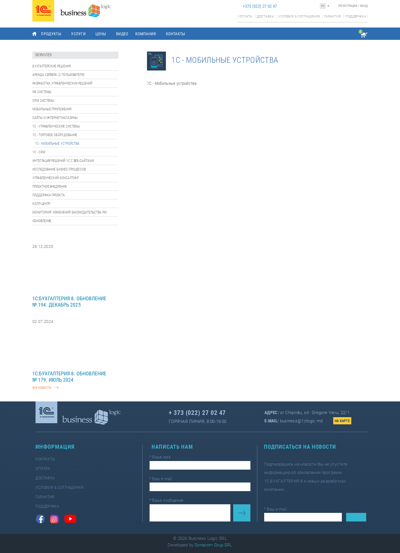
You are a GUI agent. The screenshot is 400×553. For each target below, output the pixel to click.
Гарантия (332, 16)
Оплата (245, 16)
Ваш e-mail (163, 478)
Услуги (78, 34)
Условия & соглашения (299, 16)
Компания (145, 34)
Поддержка (355, 16)
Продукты (51, 34)
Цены (100, 34)
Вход (364, 6)
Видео (122, 34)
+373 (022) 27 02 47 (260, 6)
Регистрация (347, 6)
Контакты (175, 34)
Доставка (265, 16)
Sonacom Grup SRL (213, 545)
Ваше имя (162, 458)
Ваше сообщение (169, 499)
